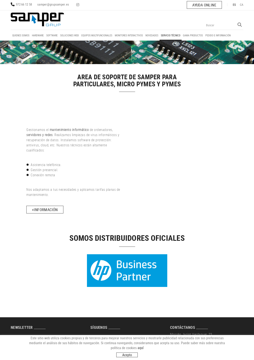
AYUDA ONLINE (204, 4)
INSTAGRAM (78, 4)
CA (242, 5)
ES (234, 5)
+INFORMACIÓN (45, 209)
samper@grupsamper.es (53, 4)
